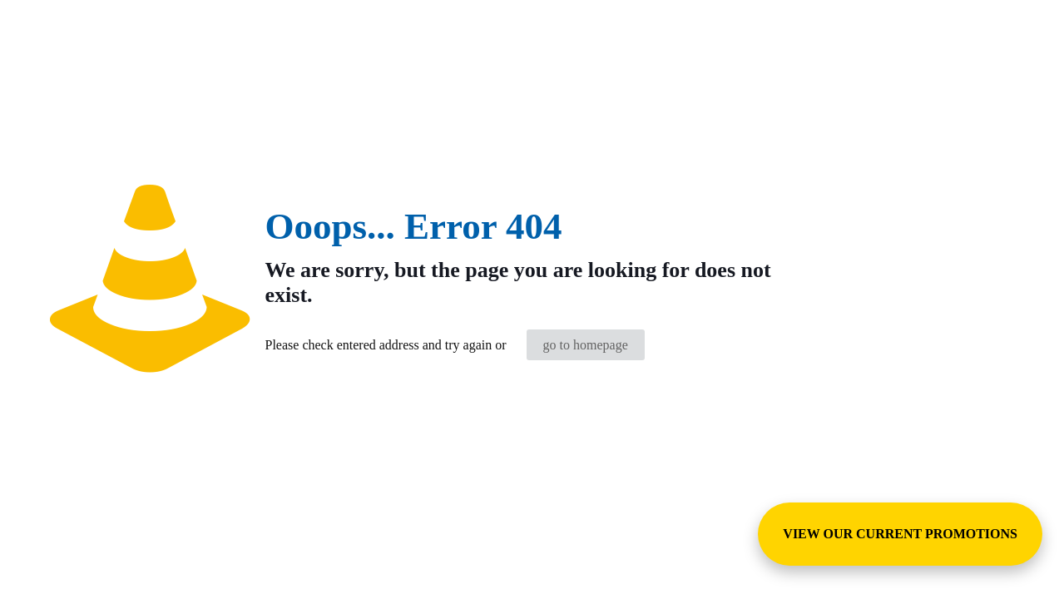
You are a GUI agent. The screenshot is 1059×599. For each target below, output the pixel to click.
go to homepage (585, 345)
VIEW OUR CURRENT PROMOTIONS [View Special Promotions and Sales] (900, 534)
